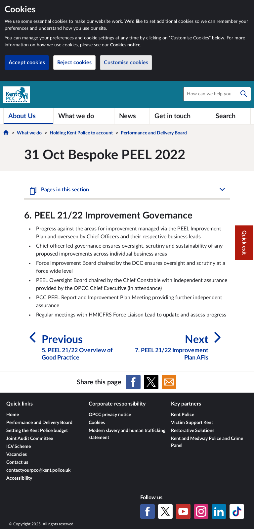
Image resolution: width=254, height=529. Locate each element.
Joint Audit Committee (29, 438)
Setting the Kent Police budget (37, 430)
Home (12, 414)
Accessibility (19, 478)
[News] (131, 116)
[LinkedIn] (219, 511)
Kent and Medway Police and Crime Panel (207, 442)
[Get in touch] (180, 116)
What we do (29, 133)
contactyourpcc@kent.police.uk (38, 470)
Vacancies (16, 454)
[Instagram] (201, 511)
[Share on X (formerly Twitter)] (151, 382)
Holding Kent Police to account (81, 133)
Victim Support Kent (192, 422)
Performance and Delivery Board (154, 133)
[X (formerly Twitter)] (165, 511)
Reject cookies (74, 62)
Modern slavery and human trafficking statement (127, 434)
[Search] (243, 94)
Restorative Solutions (192, 430)
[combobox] (217, 94)
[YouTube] (183, 511)
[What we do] (84, 116)
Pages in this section (64, 189)
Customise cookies (126, 62)
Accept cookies (27, 62)
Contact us (17, 462)
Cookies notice (125, 45)
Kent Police (182, 414)
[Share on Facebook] (133, 382)
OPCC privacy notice (110, 414)
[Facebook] (147, 511)
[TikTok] (237, 511)
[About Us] (28, 116)
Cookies (97, 422)
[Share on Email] (169, 382)
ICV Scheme (18, 446)
